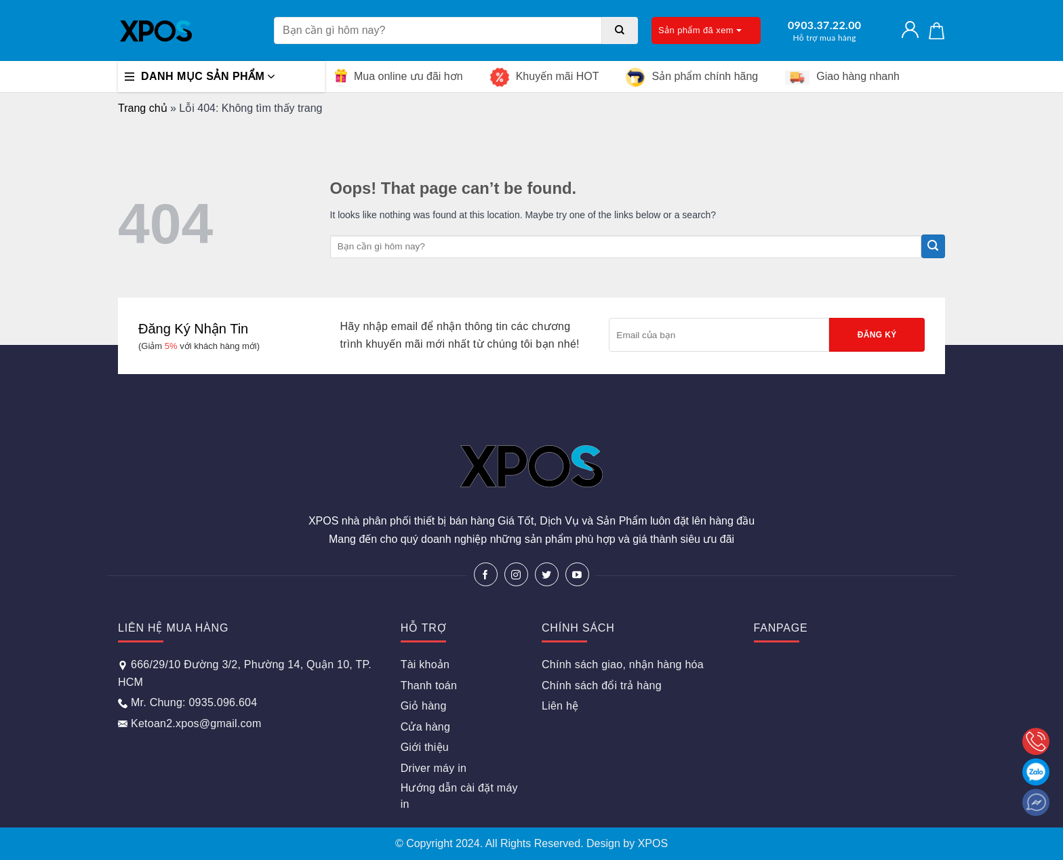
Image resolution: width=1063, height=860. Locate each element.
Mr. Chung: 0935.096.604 (187, 702)
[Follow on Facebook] (486, 574)
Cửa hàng (426, 727)
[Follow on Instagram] (516, 574)
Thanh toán (429, 685)
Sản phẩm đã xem (700, 30)
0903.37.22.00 (824, 30)
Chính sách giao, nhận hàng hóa (623, 664)
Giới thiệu (425, 747)
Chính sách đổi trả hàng (602, 685)
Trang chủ (142, 108)
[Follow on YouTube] (577, 574)
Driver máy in (433, 768)
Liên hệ (560, 706)
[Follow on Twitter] (547, 574)
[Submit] (620, 30)
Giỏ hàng (424, 706)
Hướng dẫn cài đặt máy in (459, 796)
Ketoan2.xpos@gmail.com (190, 723)
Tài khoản (425, 664)
